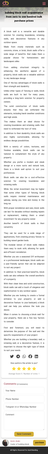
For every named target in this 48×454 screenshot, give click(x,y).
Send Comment (24, 434)
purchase (39, 442)
